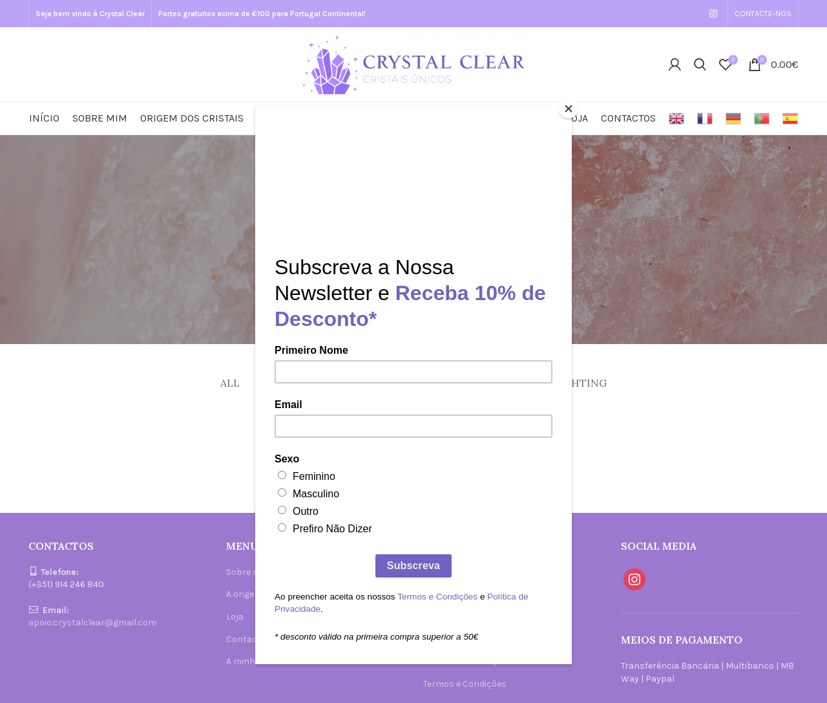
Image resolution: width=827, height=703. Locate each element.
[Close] (568, 108)
